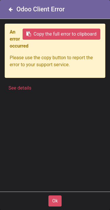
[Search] (99, 39)
